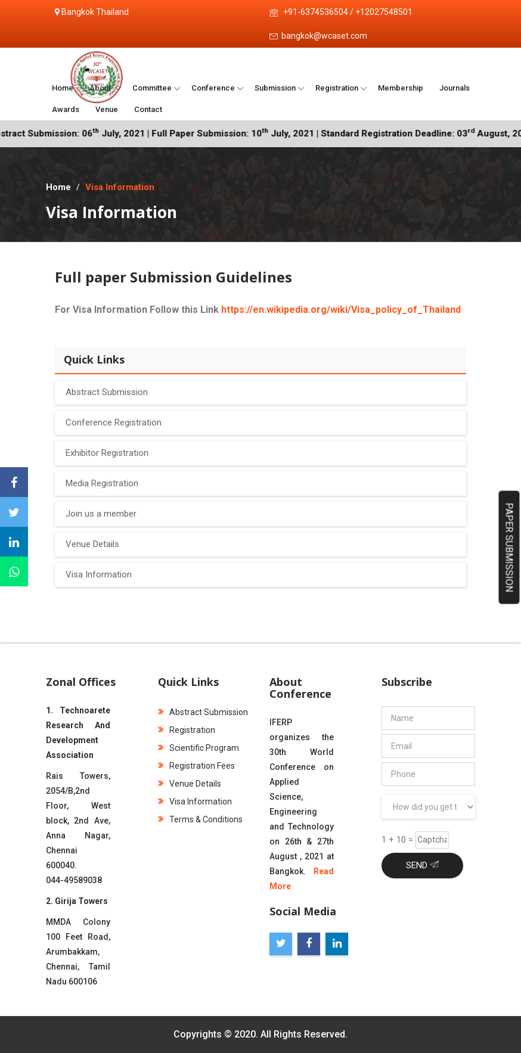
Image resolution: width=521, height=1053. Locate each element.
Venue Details (92, 544)
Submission (275, 87)
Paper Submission (509, 547)
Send (422, 865)
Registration (336, 87)
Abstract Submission (107, 392)
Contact (148, 109)
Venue (106, 109)
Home (62, 87)
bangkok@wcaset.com (324, 36)
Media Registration (102, 483)
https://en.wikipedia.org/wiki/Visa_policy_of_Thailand (341, 309)
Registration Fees (196, 766)
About (101, 87)
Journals (454, 87)
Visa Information (99, 574)
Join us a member (101, 513)
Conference (213, 87)
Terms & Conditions (200, 819)
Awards (65, 109)
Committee (152, 87)
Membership (400, 87)
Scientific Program (198, 748)
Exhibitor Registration (107, 453)
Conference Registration (114, 422)
